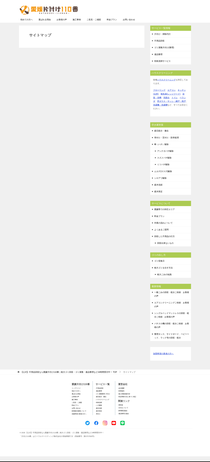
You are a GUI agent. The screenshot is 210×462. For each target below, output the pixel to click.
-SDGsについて (123, 413)
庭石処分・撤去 (161, 136)
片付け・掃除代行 (162, 40)
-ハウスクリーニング (102, 405)
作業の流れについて (163, 228)
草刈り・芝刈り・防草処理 (166, 143)
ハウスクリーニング (166, 85)
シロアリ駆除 (160, 184)
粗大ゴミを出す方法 (163, 273)
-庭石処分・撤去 (101, 402)
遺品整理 (158, 60)
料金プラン (112, 25)
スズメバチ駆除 (164, 163)
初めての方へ (26, 25)
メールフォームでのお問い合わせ (164, 17)
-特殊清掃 (99, 408)
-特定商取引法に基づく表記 (127, 402)
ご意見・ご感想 (94, 25)
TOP (69, 378)
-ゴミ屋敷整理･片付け (103, 399)
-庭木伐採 (99, 414)
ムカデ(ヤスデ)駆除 (163, 177)
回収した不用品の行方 (164, 242)
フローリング (159, 96)
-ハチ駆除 (99, 411)
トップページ (76, 394)
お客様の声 (62, 25)
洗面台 (166, 103)
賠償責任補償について (79, 416)
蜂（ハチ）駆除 (161, 150)
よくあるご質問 (161, 235)
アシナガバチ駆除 (165, 157)
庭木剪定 (158, 197)
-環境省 (120, 410)
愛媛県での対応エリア (164, 215)
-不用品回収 (99, 394)
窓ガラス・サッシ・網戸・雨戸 (171, 107)
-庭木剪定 (99, 416)
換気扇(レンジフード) (170, 99)
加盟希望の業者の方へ (163, 359)
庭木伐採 (158, 190)
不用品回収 (159, 46)
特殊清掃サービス (162, 67)
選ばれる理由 (44, 25)
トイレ (175, 103)
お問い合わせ (129, 25)
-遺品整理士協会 (123, 419)
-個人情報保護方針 (124, 399)
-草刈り (98, 419)
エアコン (171, 96)
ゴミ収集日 (159, 266)
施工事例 (77, 25)
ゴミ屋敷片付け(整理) (164, 53)
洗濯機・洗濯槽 (160, 110)
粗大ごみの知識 (164, 280)
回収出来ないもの (165, 249)
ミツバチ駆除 (163, 170)
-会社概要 (121, 394)
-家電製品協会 (122, 416)
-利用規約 (121, 396)
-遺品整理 (99, 396)
